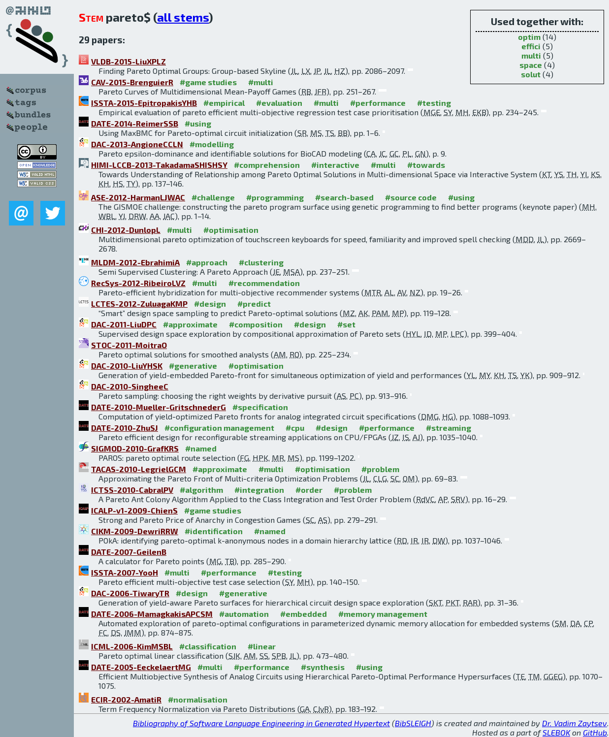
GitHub (595, 732)
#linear (262, 646)
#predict (254, 303)
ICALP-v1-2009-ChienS (134, 510)
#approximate (190, 324)
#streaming (448, 427)
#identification (214, 531)
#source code (411, 197)
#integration (259, 489)
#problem (380, 469)
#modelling (212, 144)
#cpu (295, 427)
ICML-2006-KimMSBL (132, 646)
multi (531, 55)
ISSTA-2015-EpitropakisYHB (144, 102)
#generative (193, 365)
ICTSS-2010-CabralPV (132, 489)
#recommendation (264, 283)
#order (308, 489)
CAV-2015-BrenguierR (132, 82)
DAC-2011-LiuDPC (124, 324)
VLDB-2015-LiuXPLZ (128, 61)
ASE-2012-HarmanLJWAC (138, 197)
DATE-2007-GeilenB (128, 551)
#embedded (303, 613)
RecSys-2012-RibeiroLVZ (138, 283)
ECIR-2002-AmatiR (126, 699)
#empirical (224, 102)
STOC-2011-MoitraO (129, 345)
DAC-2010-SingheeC (129, 386)
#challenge (213, 197)
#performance (378, 102)
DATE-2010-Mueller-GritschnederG (158, 407)
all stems (183, 17)
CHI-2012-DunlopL (125, 229)
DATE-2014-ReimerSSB (134, 123)
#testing (434, 102)
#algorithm (201, 489)
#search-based (344, 197)
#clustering (261, 262)
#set (346, 324)
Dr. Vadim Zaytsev (574, 723)
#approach (206, 262)
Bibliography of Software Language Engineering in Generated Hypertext (261, 723)
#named (201, 448)
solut (531, 74)
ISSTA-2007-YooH (124, 572)
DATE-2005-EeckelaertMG (141, 667)
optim (529, 36)
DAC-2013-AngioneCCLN (137, 144)
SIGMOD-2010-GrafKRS (135, 448)
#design (210, 303)
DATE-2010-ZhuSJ (124, 427)
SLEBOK (556, 732)
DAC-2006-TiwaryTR (130, 593)
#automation (244, 613)
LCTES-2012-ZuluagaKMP (139, 303)
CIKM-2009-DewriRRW (134, 531)
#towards (426, 164)
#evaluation (279, 102)
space (530, 64)
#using (198, 123)
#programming (275, 197)
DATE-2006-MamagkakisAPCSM (152, 613)
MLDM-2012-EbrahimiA (135, 262)
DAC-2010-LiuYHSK (126, 365)
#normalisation (197, 699)
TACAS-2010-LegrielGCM (138, 469)
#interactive (335, 164)
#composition (256, 324)
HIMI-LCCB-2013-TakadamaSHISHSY (159, 164)
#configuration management (219, 427)
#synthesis (323, 667)
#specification (260, 407)
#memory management (382, 613)
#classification (207, 646)
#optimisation (230, 229)
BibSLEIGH (413, 723)
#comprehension (267, 164)
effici (531, 46)
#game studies (208, 82)
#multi (260, 82)
